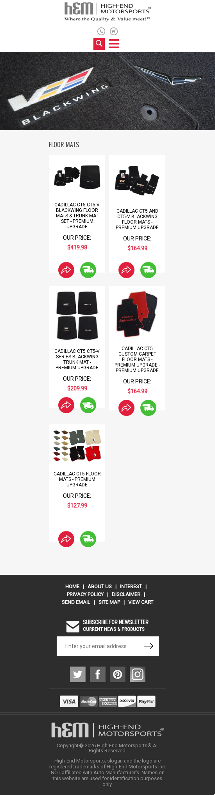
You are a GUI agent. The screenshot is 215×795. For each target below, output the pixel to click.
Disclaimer (126, 594)
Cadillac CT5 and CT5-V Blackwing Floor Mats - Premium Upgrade (137, 219)
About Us (100, 586)
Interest (131, 586)
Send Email (76, 602)
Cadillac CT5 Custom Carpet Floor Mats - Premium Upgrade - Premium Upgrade (137, 359)
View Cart (140, 602)
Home (72, 586)
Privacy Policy (85, 594)
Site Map (109, 602)
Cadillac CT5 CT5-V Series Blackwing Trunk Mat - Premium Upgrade (77, 359)
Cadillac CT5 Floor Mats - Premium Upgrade (77, 479)
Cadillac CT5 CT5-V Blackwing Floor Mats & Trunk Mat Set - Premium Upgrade (77, 215)
